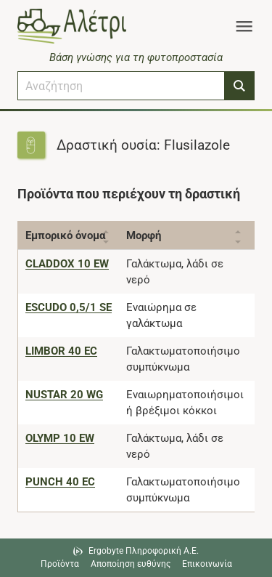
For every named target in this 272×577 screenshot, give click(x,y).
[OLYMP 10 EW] (59, 438)
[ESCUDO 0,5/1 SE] (68, 307)
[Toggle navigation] (244, 26)
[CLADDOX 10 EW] (67, 263)
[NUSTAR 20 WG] (64, 394)
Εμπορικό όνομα (65, 235)
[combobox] (121, 85)
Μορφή (143, 235)
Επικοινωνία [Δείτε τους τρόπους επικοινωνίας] (207, 564)
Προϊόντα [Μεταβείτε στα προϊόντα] (60, 564)
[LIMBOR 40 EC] (61, 351)
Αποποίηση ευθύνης (130, 564)
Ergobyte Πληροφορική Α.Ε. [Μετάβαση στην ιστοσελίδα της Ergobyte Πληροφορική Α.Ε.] (143, 551)
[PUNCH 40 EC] (60, 481)
